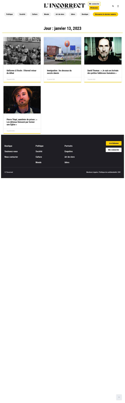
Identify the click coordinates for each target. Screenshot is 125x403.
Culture (34, 14)
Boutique (85, 14)
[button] (113, 6)
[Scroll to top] (119, 397)
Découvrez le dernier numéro (105, 14)
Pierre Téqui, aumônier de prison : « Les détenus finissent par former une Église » (22, 122)
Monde (46, 14)
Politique (9, 14)
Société (22, 14)
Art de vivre (60, 14)
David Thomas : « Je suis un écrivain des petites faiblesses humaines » (102, 71)
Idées (73, 14)
